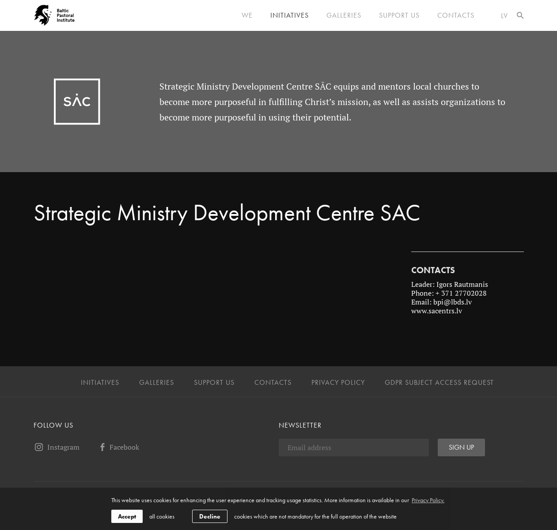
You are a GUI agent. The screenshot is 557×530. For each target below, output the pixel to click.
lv (504, 15)
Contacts (455, 15)
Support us (399, 15)
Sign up (461, 447)
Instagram (57, 447)
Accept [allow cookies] (127, 516)
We (247, 15)
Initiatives (289, 15)
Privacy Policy (338, 383)
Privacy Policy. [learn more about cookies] (428, 500)
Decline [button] (209, 516)
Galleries (343, 15)
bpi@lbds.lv (452, 302)
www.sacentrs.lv (437, 311)
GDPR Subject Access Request (439, 383)
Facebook (118, 447)
